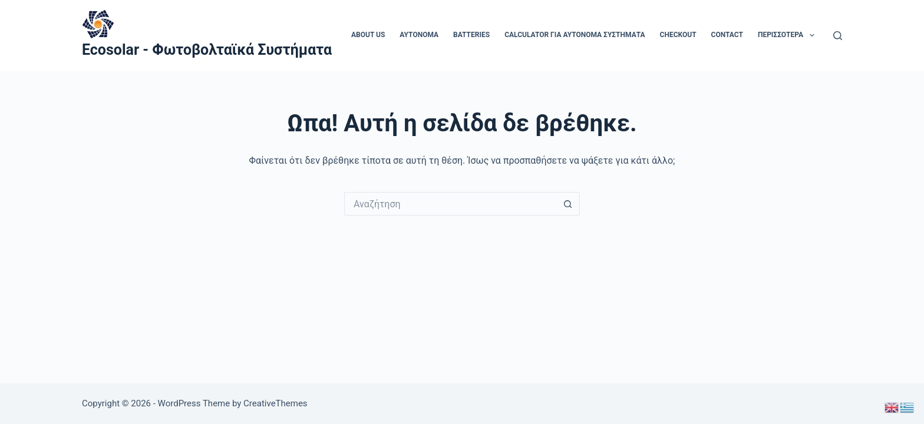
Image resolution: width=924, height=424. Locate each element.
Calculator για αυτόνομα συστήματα (574, 35)
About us (368, 35)
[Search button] (568, 204)
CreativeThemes (275, 403)
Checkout (678, 35)
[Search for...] (450, 204)
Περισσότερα (788, 35)
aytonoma (419, 35)
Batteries (471, 35)
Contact (727, 35)
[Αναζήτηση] (837, 35)
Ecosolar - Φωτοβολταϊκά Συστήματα (207, 49)
